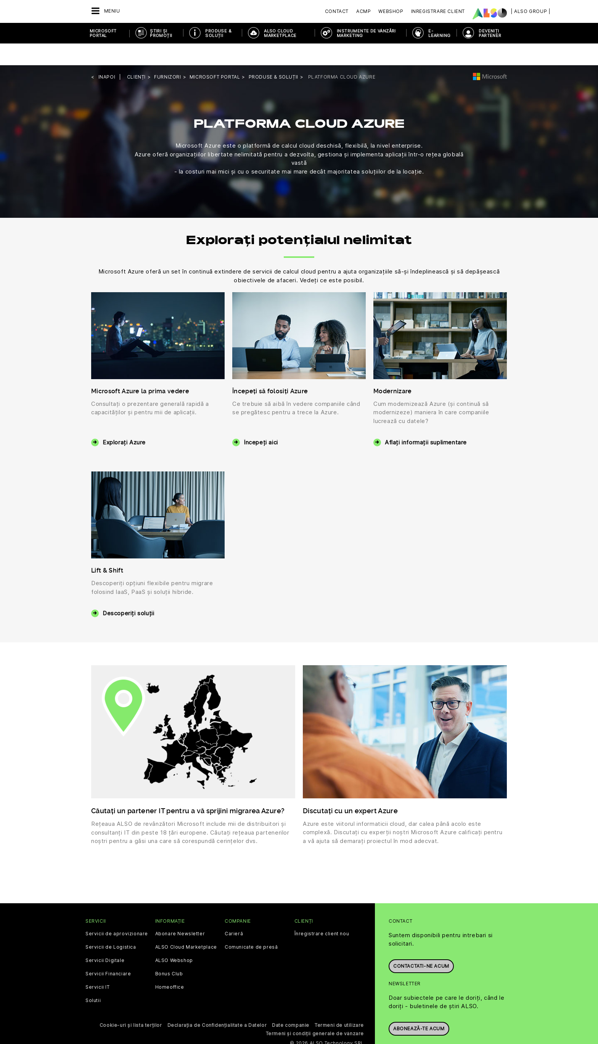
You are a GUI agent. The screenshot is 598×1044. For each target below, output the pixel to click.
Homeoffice (169, 965)
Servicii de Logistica (110, 925)
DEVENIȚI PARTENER (490, 33)
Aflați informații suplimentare (426, 420)
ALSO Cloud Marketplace (280, 33)
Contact (337, 11)
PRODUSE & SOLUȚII (218, 33)
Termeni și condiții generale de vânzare (315, 1012)
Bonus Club (169, 952)
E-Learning (439, 33)
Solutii (93, 978)
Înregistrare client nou (321, 912)
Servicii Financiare (108, 952)
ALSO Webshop (174, 938)
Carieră (234, 912)
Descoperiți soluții (128, 591)
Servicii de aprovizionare (116, 912)
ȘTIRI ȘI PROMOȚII (161, 33)
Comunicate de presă (251, 925)
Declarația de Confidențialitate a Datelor (217, 1003)
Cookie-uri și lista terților (131, 1003)
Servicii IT (97, 965)
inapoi (107, 55)
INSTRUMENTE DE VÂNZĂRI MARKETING (366, 33)
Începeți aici (261, 420)
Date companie (290, 1003)
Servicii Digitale (104, 938)
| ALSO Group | (530, 11)
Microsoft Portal (103, 33)
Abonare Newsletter (180, 912)
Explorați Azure (124, 420)
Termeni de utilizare (339, 1003)
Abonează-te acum (419, 1003)
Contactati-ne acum (421, 941)
